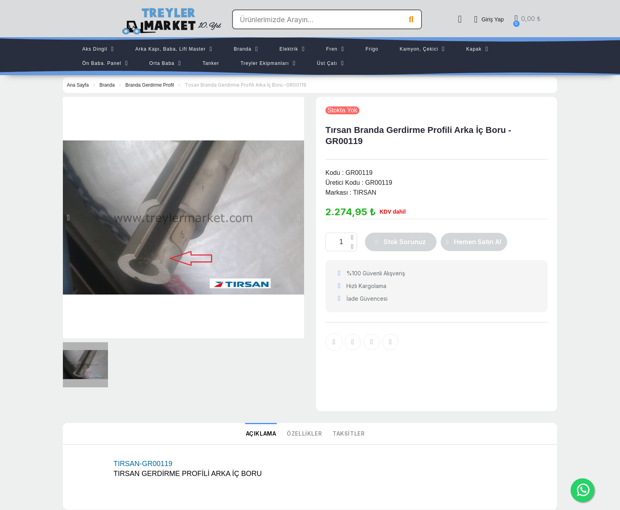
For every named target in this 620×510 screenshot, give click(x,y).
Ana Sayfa (78, 85)
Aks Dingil (98, 49)
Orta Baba (165, 63)
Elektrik (292, 49)
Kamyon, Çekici (422, 49)
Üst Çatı (330, 63)
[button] (68, 218)
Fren (335, 49)
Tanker (210, 63)
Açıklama (262, 433)
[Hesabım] (489, 19)
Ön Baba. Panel (105, 63)
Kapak (477, 49)
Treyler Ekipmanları (267, 63)
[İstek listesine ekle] (334, 342)
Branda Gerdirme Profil (149, 85)
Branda (246, 49)
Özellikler (304, 433)
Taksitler (347, 433)
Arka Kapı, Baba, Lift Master (173, 49)
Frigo (371, 49)
